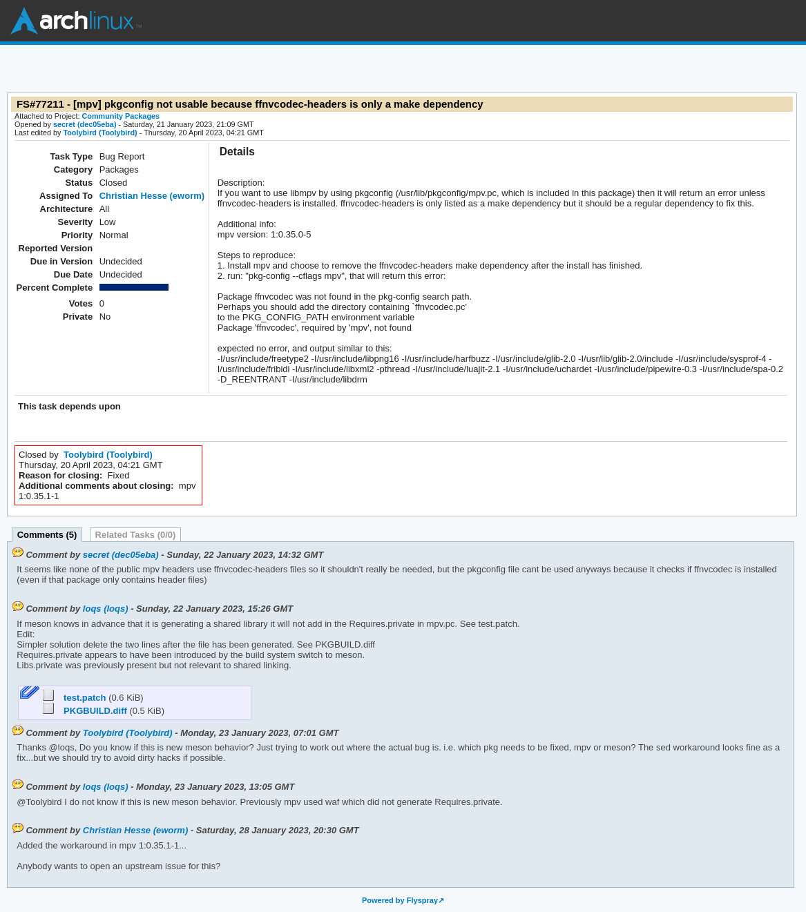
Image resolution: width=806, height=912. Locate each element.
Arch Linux (76, 21)
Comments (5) (47, 535)
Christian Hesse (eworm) (151, 196)
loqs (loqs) (105, 608)
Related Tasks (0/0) (135, 535)
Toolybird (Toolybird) (100, 132)
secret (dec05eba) (85, 124)
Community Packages (121, 116)
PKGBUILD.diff (86, 711)
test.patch (75, 697)
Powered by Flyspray (400, 900)
